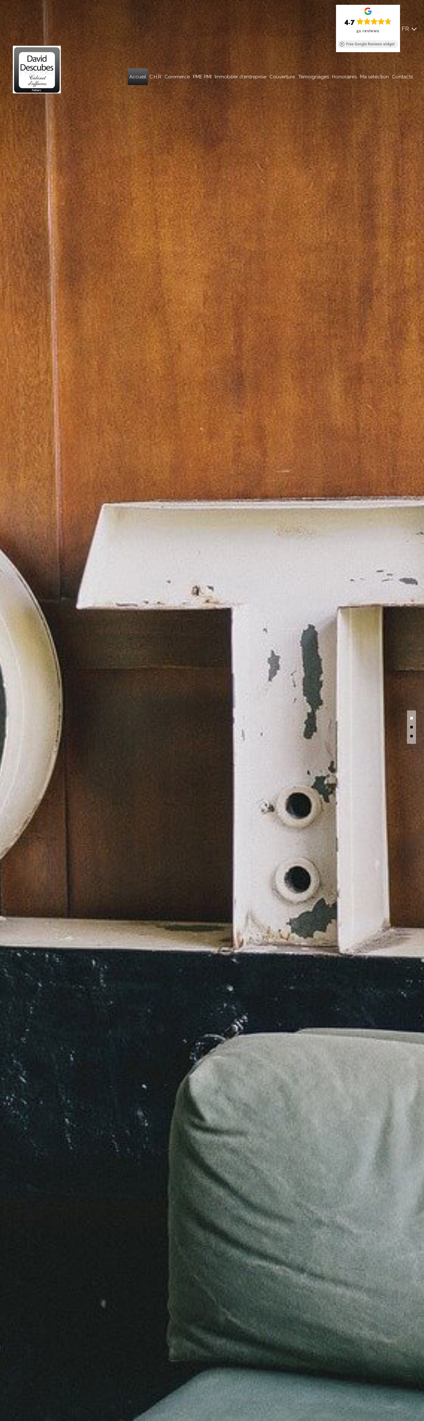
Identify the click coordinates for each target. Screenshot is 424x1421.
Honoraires (344, 77)
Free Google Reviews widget (367, 44)
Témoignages (313, 77)
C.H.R (155, 77)
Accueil (137, 77)
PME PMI (202, 77)
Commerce (177, 77)
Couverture (282, 77)
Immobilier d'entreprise (240, 77)
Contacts (402, 77)
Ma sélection (374, 77)
